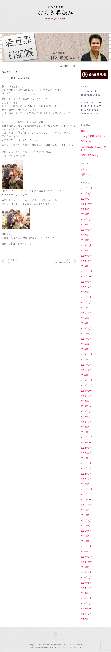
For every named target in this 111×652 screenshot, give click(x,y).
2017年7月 (86, 286)
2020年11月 (87, 198)
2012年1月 (86, 484)
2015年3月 (86, 369)
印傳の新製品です (90, 155)
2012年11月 (87, 437)
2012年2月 (86, 478)
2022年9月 (86, 193)
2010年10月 (87, 561)
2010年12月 (87, 551)
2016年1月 (86, 349)
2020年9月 (86, 209)
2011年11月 (87, 494)
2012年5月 (86, 463)
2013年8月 (86, 395)
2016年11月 (87, 307)
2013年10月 (87, 390)
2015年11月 (87, 359)
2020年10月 (87, 203)
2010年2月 (86, 603)
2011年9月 (86, 504)
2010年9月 (86, 567)
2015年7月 (86, 364)
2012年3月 (86, 473)
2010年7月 (86, 577)
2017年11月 (87, 271)
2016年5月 (86, 328)
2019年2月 (86, 245)
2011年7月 (86, 515)
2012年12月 (87, 432)
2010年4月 (86, 593)
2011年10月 (87, 499)
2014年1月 (86, 375)
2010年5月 (86, 587)
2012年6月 (86, 458)
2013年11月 (87, 385)
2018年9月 (86, 255)
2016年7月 (86, 318)
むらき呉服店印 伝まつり (93, 136)
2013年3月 (86, 416)
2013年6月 (86, 406)
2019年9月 (86, 229)
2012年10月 (87, 442)
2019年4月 (86, 235)
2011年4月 (86, 530)
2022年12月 (87, 188)
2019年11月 (87, 224)
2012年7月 (86, 452)
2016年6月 (86, 323)
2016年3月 (86, 338)
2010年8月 (86, 572)
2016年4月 (86, 333)
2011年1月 (86, 546)
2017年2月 (86, 297)
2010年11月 (87, 556)
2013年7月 (86, 401)
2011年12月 (87, 489)
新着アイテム (87, 174)
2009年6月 (86, 619)
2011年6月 (86, 520)
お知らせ (85, 169)
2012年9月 (86, 447)
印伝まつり (86, 141)
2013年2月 (86, 421)
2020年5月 (86, 214)
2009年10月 (87, 608)
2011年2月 (86, 541)
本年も (84, 131)
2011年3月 (86, 536)
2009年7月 (86, 613)
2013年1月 (86, 427)
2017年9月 (86, 281)
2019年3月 (86, 240)
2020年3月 (86, 219)
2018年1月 (86, 266)
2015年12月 (87, 354)
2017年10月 (87, 276)
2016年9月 (86, 312)
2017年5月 (86, 292)
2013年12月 (87, 380)
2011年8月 (86, 510)
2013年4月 (86, 411)
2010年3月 (86, 598)
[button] (55, 634)
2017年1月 (86, 302)
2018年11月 (87, 250)
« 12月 (84, 117)
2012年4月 (86, 468)
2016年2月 (86, 344)
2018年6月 (86, 260)
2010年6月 (86, 582)
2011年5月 (86, 525)
